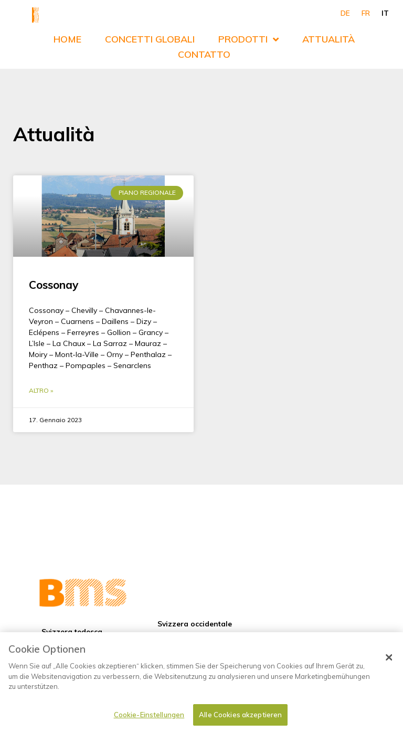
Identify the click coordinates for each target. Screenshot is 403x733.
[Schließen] (389, 661)
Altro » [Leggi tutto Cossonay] (41, 376)
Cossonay (53, 269)
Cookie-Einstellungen (149, 719)
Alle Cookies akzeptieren (240, 719)
